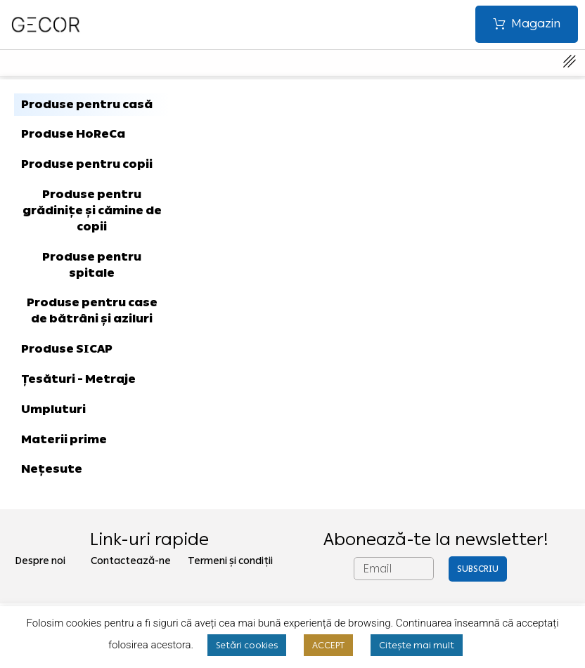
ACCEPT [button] (328, 645)
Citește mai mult (416, 645)
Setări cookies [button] (247, 645)
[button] (526, 24)
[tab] (92, 105)
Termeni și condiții (230, 561)
